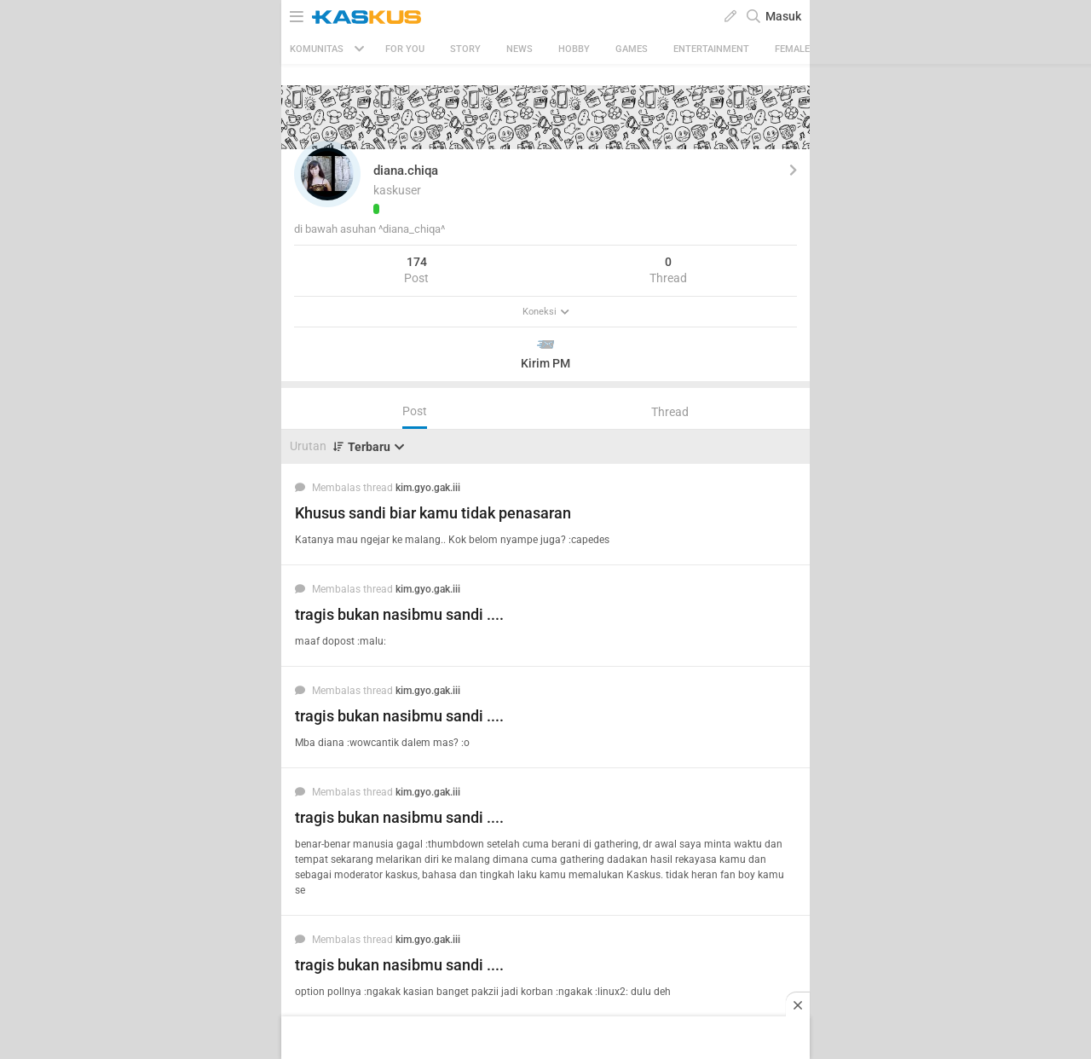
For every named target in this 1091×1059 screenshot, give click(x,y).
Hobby (574, 49)
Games (631, 49)
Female (792, 49)
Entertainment (711, 49)
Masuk (783, 16)
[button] (327, 174)
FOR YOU (404, 49)
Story (465, 49)
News (519, 49)
